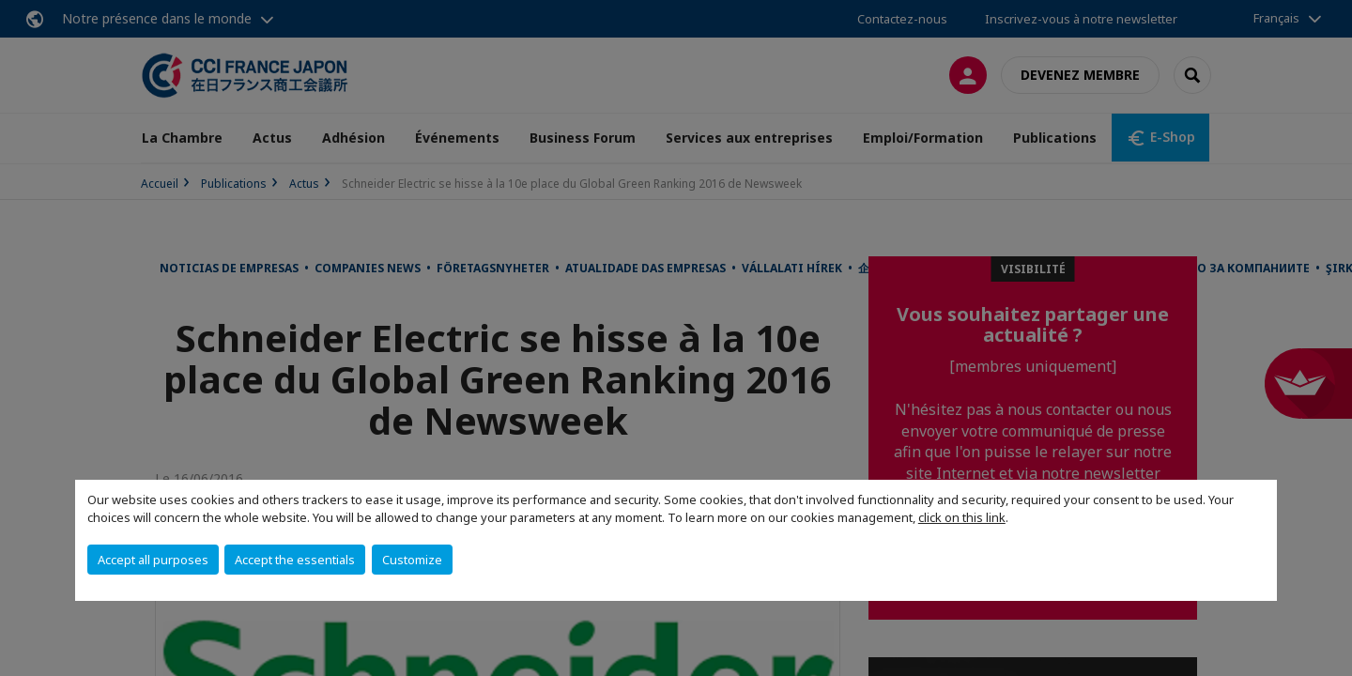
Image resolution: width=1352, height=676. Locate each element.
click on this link (962, 517)
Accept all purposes (153, 559)
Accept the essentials (295, 559)
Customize (412, 559)
